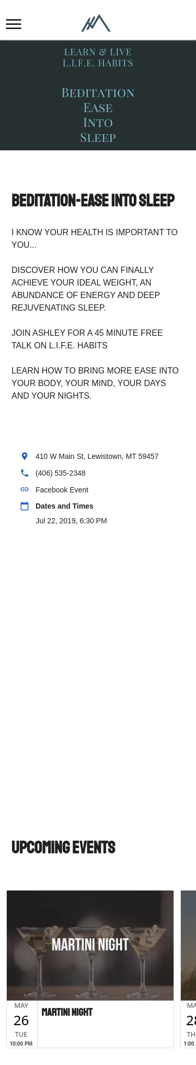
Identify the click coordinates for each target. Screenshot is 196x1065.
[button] (13, 24)
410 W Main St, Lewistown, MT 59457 (97, 456)
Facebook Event (62, 490)
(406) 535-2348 (61, 473)
